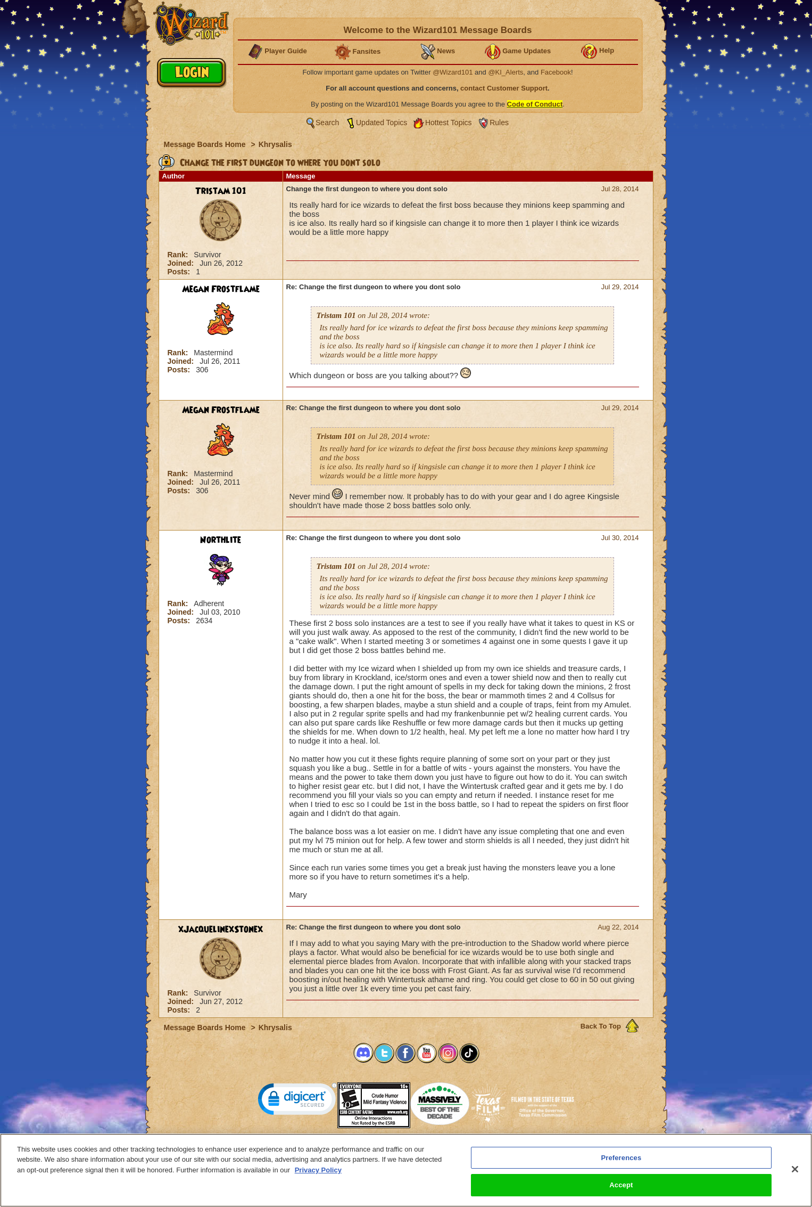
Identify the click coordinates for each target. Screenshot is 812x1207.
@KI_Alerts (505, 72)
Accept (621, 1190)
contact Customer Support (504, 88)
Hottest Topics (448, 122)
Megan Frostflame (221, 289)
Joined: (182, 263)
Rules (499, 122)
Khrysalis (275, 144)
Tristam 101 (220, 191)
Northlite (220, 540)
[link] (297, 1101)
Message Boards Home (206, 144)
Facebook (556, 72)
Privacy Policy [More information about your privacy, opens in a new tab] (318, 1175)
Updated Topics (381, 122)
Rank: (179, 254)
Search (327, 122)
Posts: (180, 271)
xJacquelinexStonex (220, 929)
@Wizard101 (453, 72)
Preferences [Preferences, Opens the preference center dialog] (621, 1163)
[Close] (795, 1174)
